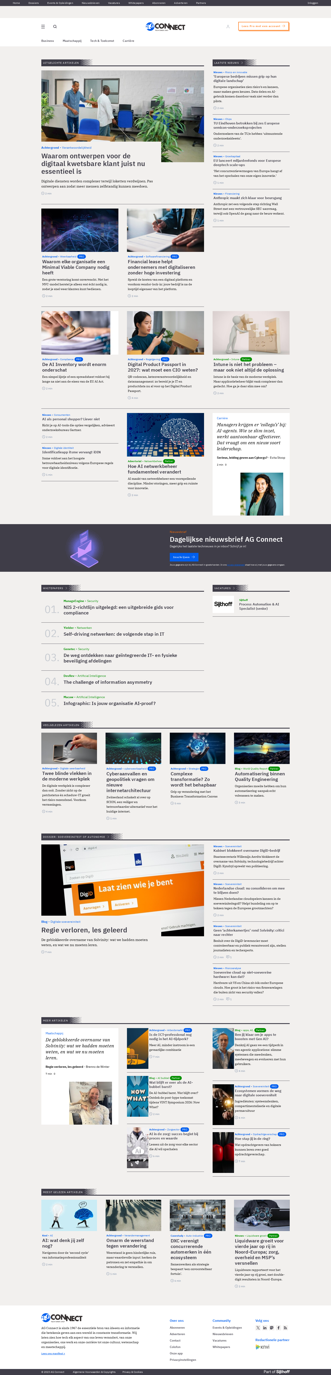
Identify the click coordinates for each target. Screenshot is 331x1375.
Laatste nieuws (226, 62)
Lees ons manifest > (53, 1353)
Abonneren (159, 3)
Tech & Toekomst (102, 41)
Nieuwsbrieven (91, 3)
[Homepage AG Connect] (165, 26)
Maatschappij (72, 41)
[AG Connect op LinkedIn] (264, 1327)
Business (47, 41)
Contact (175, 1340)
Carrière (128, 41)
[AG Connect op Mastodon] (271, 1327)
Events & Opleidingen (60, 3)
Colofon (175, 1347)
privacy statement (236, 564)
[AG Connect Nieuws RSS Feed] (285, 1327)
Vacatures (114, 3)
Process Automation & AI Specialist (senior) (259, 606)
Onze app (176, 1353)
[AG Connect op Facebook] (278, 1327)
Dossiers (33, 3)
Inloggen (313, 3)
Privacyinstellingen (183, 1360)
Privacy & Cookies (132, 1371)
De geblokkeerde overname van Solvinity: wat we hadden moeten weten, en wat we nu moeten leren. (80, 1049)
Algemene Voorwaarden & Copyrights (94, 1371)
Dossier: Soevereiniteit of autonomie (74, 836)
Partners (201, 3)
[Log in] (228, 26)
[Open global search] (55, 26)
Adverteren (181, 3)
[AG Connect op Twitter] (258, 1327)
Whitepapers (136, 3)
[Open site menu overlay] (43, 26)
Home (16, 3)
